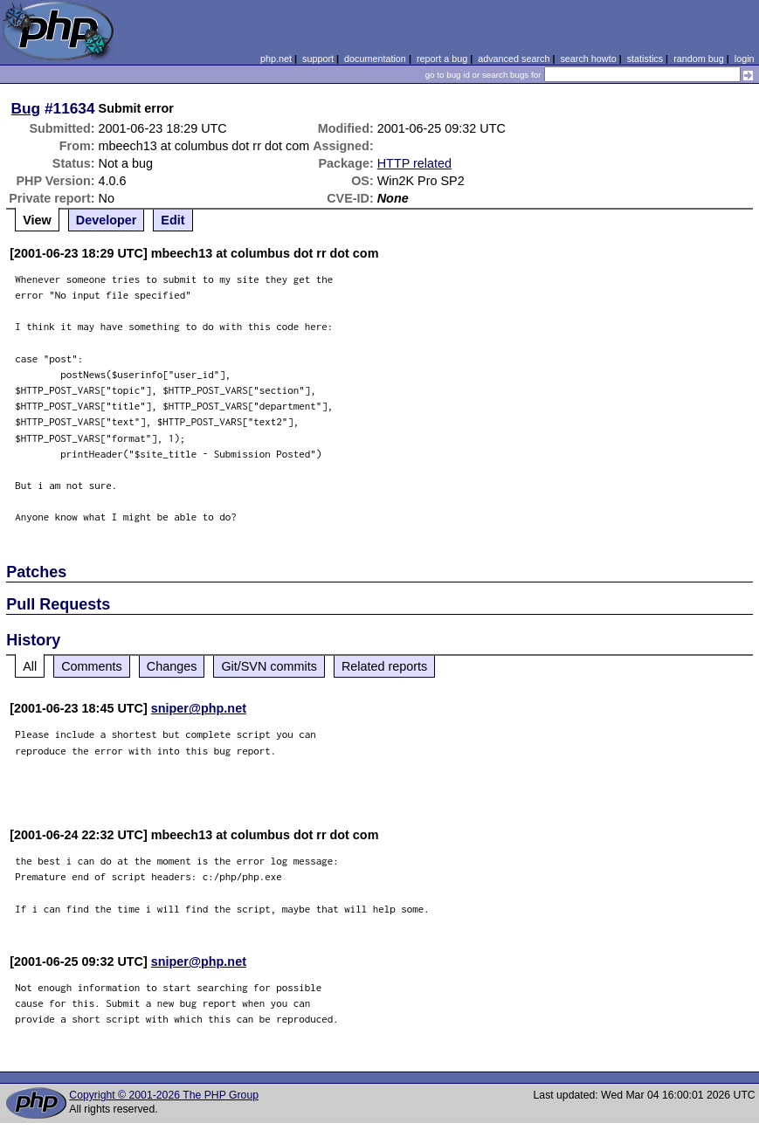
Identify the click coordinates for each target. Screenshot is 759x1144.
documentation (375, 58)
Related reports (384, 666)
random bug (698, 58)
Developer (106, 220)
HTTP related (414, 163)
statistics (645, 58)
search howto (588, 58)
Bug (26, 108)
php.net (276, 58)
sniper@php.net (198, 708)
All (30, 666)
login (745, 58)
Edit (172, 220)
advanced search (513, 58)
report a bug (442, 58)
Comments (91, 666)
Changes (172, 666)
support (318, 58)
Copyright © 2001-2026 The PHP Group (164, 1095)
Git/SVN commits (269, 666)
